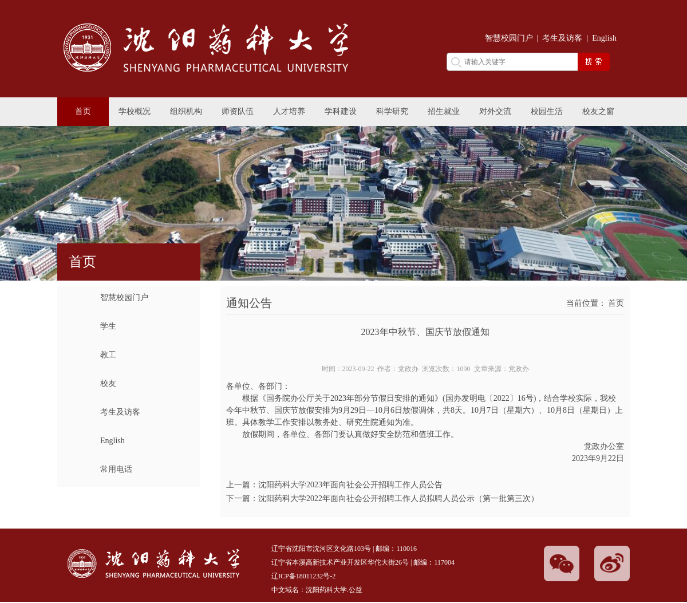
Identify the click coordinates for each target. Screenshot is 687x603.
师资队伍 (238, 111)
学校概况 (135, 111)
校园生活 (547, 111)
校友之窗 (598, 111)
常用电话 (116, 469)
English (604, 38)
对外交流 (495, 111)
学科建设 (341, 111)
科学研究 (392, 111)
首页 (83, 111)
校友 (108, 383)
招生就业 (444, 111)
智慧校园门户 (509, 38)
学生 (108, 326)
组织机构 (186, 111)
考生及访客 (562, 38)
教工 (108, 354)
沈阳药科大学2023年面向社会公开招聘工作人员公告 (350, 484)
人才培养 (289, 111)
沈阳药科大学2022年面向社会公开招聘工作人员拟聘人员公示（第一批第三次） (398, 498)
